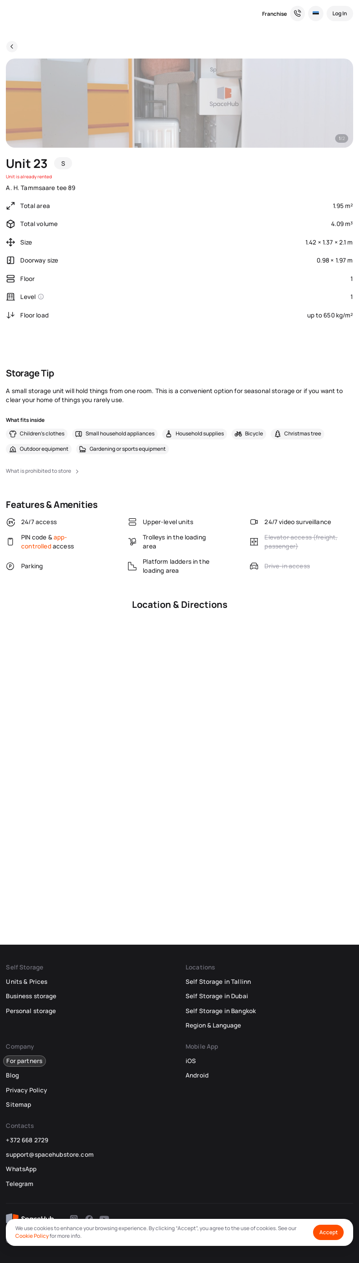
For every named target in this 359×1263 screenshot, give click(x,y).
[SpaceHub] (12, 14)
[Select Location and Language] (315, 13)
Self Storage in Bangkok (221, 1011)
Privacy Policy (26, 1090)
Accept (328, 1232)
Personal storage (31, 1011)
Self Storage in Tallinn (218, 982)
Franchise (274, 14)
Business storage (31, 996)
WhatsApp (21, 1169)
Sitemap (18, 1104)
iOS (191, 1061)
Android (197, 1075)
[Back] (12, 47)
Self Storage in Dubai (217, 996)
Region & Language (213, 1025)
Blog (12, 1075)
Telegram (19, 1184)
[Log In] (340, 13)
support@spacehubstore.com (49, 1154)
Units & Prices (26, 982)
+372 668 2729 (27, 1140)
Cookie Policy (32, 1236)
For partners (24, 1061)
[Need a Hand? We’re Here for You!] (297, 13)
